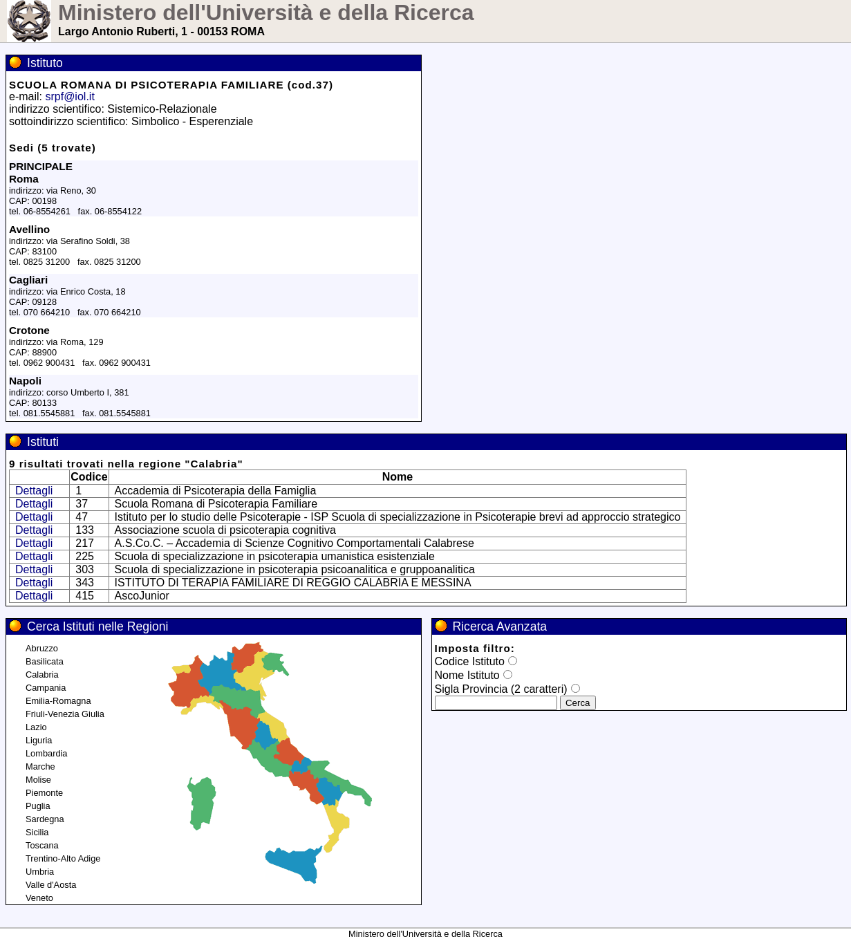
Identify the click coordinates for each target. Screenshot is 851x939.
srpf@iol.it (69, 96)
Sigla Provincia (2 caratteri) (501, 689)
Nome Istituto (467, 675)
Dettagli (34, 490)
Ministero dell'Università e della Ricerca (266, 12)
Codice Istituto (470, 661)
